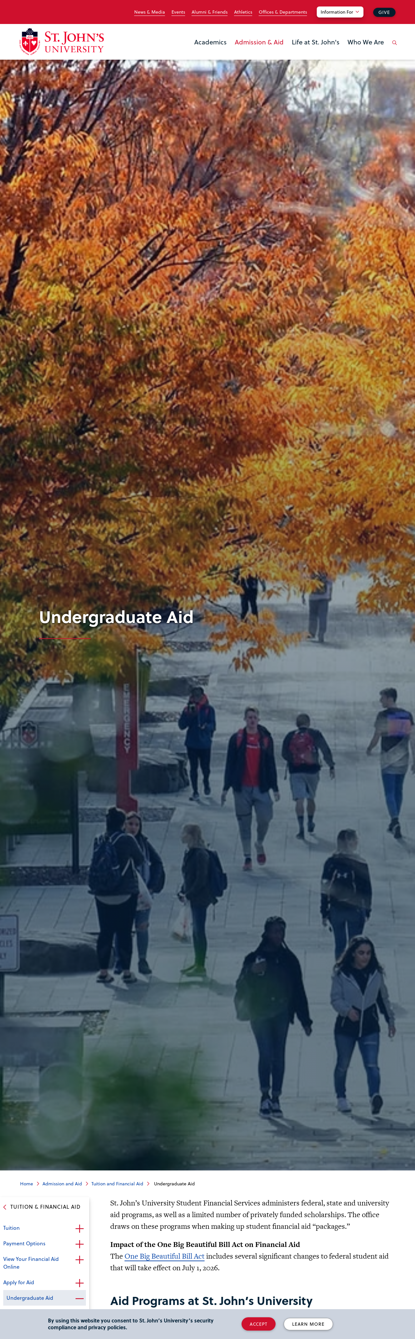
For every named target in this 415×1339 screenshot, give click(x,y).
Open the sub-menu (79, 1228)
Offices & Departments (283, 12)
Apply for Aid (18, 1282)
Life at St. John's (315, 42)
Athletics (243, 12)
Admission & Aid (259, 42)
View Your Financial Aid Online (31, 1262)
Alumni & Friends (210, 12)
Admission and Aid (62, 1183)
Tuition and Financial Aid (117, 1183)
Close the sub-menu (79, 1298)
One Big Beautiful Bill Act (164, 1256)
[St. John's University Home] (61, 41)
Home (26, 1183)
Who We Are (366, 42)
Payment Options (24, 1243)
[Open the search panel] (393, 48)
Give (384, 12)
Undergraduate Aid (29, 1297)
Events (178, 12)
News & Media (149, 12)
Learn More (308, 1324)
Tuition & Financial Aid (45, 1206)
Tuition (11, 1227)
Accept (258, 1324)
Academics (210, 42)
